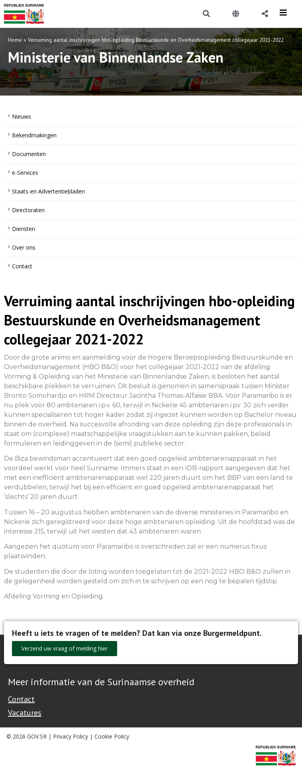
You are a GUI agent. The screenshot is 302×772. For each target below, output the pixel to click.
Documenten (29, 154)
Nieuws (21, 116)
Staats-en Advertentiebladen (48, 191)
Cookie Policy (111, 736)
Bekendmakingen (34, 135)
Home (15, 39)
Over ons (23, 247)
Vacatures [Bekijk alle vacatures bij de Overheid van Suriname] (24, 713)
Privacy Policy (70, 736)
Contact (22, 266)
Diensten (23, 229)
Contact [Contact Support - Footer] (21, 699)
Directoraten (28, 210)
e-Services (25, 172)
